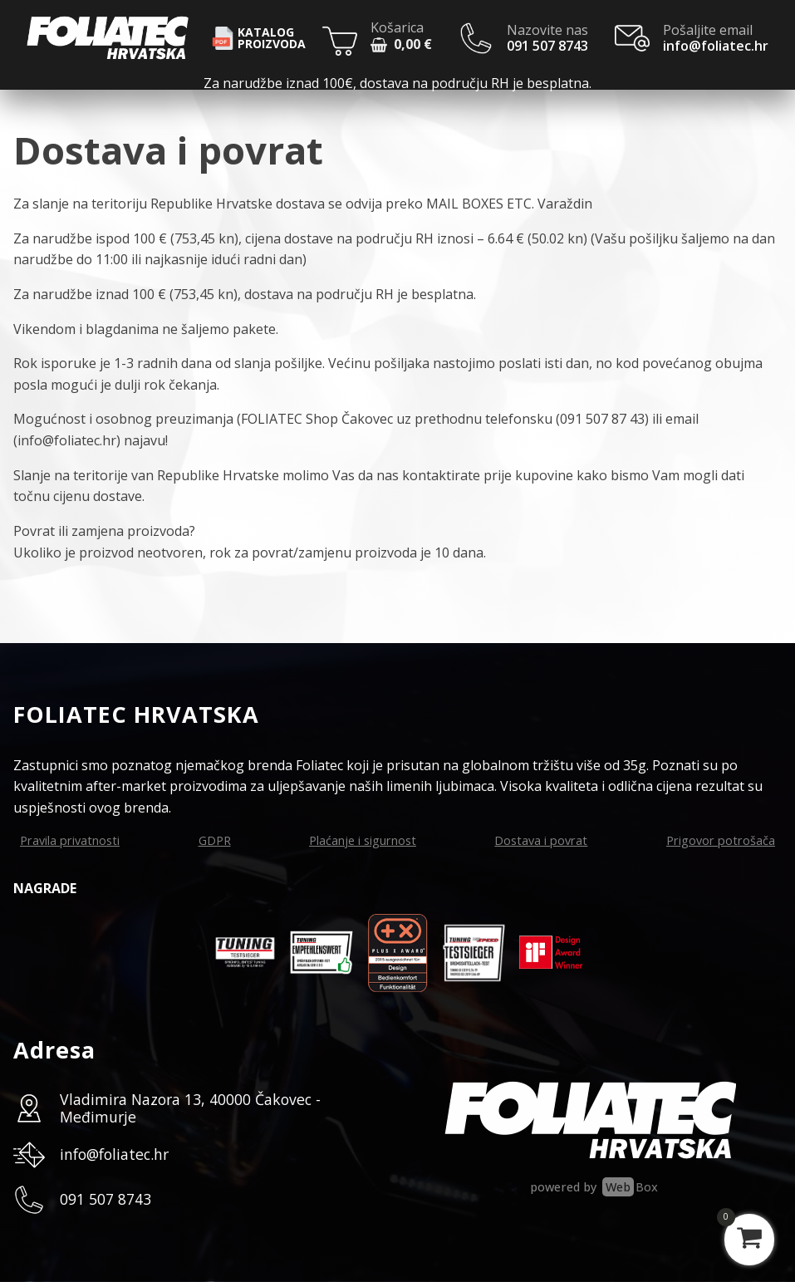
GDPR (215, 840)
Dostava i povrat (540, 840)
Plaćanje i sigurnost (362, 840)
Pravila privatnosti (70, 840)
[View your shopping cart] (749, 1239)
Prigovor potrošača (720, 840)
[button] (401, 46)
